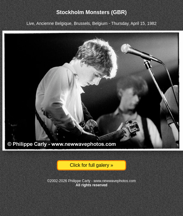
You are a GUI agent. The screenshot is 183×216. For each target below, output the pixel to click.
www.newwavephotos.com (115, 181)
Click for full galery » (91, 165)
